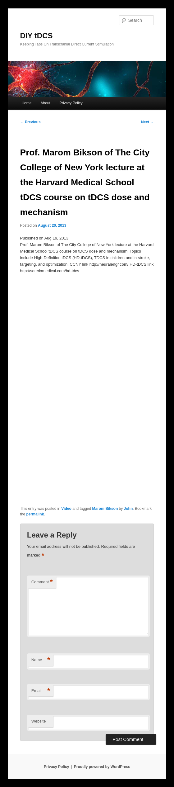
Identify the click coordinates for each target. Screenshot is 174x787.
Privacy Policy (71, 103)
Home (26, 103)
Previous (30, 122)
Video (66, 508)
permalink (35, 514)
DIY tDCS (36, 35)
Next (147, 122)
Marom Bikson (105, 508)
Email (40, 690)
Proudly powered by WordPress (102, 767)
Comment (42, 582)
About (45, 103)
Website (38, 721)
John (128, 508)
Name (40, 660)
